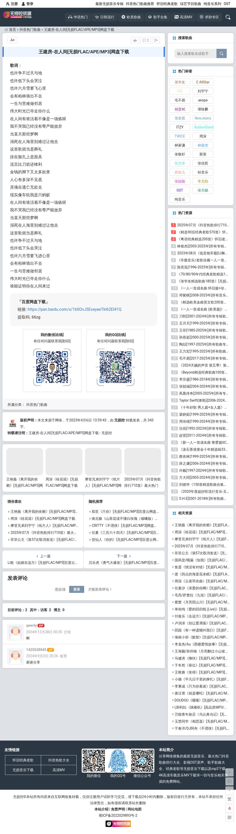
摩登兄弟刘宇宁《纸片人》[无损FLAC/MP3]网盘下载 (103, 485)
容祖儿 (180, 172)
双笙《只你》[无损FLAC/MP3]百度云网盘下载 (127, 512)
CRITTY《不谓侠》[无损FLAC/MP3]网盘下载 (126, 526)
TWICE (180, 136)
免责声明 (118, 809)
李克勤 (203, 181)
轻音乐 (203, 172)
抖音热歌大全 (58, 760)
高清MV (59, 770)
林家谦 (180, 145)
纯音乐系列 (212, 4)
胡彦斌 (180, 109)
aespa (203, 100)
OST (227, 4)
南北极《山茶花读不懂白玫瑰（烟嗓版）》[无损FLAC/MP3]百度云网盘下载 (150, 519)
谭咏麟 (203, 109)
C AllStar (203, 82)
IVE (179, 91)
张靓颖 (180, 181)
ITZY (179, 127)
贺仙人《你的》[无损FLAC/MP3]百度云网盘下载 (129, 540)
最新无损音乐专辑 (109, 4)
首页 (10, 30)
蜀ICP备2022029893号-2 (118, 815)
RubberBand (203, 127)
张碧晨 (180, 118)
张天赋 (203, 190)
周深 (202, 136)
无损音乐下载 (23, 770)
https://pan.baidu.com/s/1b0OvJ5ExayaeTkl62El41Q (75, 309)
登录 (27, 4)
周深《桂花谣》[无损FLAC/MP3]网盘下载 (43, 519)
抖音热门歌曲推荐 (140, 4)
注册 (12, 4)
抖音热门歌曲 (30, 30)
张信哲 (203, 163)
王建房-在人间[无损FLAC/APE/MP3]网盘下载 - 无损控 (70, 433)
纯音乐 (180, 199)
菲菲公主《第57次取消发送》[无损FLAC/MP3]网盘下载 (53, 540)
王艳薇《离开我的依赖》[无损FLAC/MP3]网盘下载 (24, 485)
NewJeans (203, 118)
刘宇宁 (203, 91)
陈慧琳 (180, 163)
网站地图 (135, 809)
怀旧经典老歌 (167, 4)
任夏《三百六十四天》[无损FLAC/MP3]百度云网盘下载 (134, 533)
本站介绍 (101, 809)
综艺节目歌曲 (190, 4)
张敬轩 (180, 154)
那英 (202, 154)
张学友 (180, 82)
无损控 (119, 420)
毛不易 (180, 100)
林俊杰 (203, 145)
